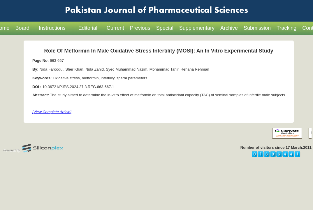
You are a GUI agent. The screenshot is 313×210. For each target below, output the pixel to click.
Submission (257, 28)
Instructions (52, 28)
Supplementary (196, 28)
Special (164, 28)
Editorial (87, 28)
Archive (229, 28)
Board (22, 28)
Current (115, 28)
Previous (140, 28)
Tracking (286, 28)
